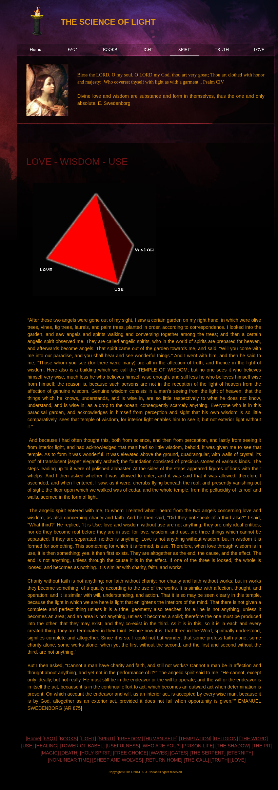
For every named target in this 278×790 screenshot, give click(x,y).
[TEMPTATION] (195, 738)
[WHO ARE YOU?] (161, 745)
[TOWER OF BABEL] (82, 745)
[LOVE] (238, 760)
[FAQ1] (49, 738)
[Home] (33, 738)
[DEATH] (69, 752)
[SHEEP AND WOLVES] (117, 760)
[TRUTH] (219, 760)
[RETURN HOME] (163, 760)
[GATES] (179, 752)
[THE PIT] (262, 745)
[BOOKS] (68, 738)
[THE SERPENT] (207, 752)
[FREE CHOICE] (130, 752)
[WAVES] (159, 752)
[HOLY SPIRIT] (96, 752)
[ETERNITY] (240, 752)
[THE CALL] (196, 760)
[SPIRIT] (106, 738)
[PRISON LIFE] (198, 745)
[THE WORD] (253, 738)
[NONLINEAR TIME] (69, 760)
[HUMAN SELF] (161, 738)
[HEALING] (46, 745)
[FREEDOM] (130, 738)
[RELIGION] (225, 738)
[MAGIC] (50, 752)
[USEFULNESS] (123, 745)
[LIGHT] (87, 738)
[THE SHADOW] (232, 745)
